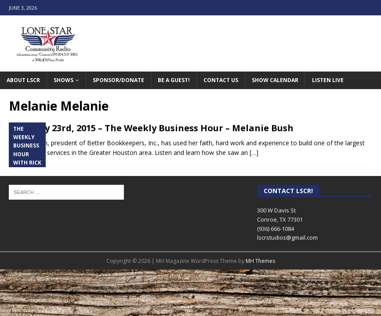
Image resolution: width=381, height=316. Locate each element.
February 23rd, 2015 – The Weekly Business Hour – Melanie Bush (151, 128)
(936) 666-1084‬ (275, 229)
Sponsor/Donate (118, 80)
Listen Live (328, 80)
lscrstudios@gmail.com (287, 237)
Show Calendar (275, 80)
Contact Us (220, 80)
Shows (63, 80)
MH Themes (260, 261)
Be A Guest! (174, 80)
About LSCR (23, 80)
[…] (254, 152)
